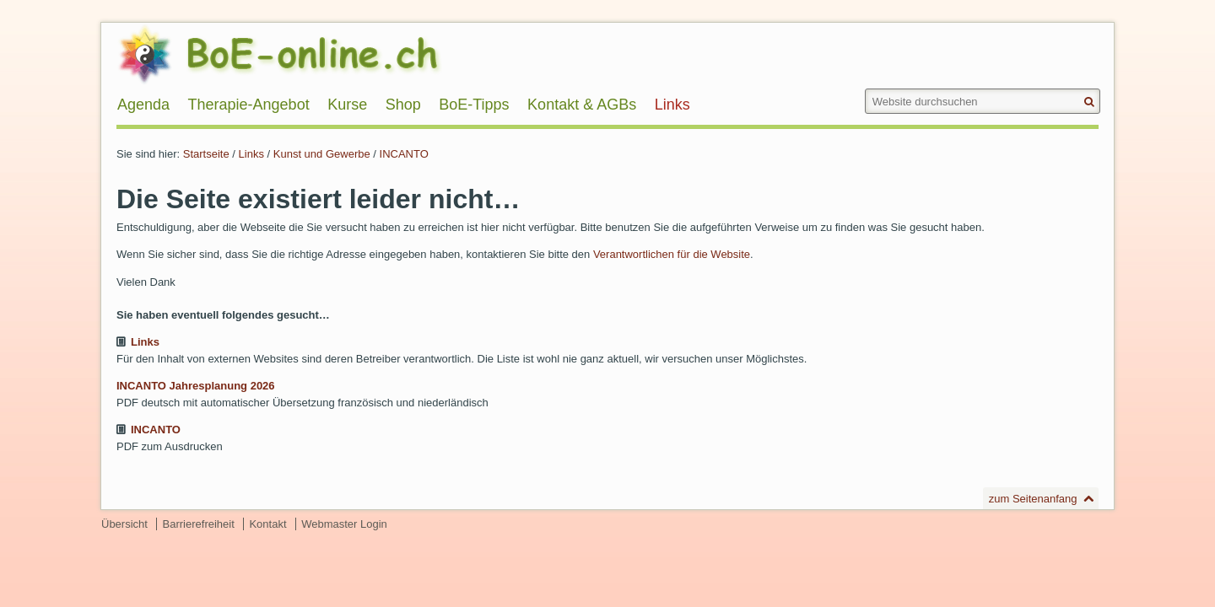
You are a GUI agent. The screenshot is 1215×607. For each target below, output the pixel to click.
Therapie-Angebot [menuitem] (249, 104)
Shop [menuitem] (403, 104)
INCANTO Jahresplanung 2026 (195, 385)
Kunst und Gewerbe (321, 154)
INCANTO (404, 154)
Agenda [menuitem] (143, 104)
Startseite (206, 154)
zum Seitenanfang (1033, 498)
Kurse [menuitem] (347, 104)
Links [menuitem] (672, 104)
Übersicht (124, 524)
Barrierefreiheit (199, 524)
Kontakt (267, 524)
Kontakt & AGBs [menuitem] (581, 104)
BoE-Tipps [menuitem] (474, 104)
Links (251, 154)
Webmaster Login (344, 524)
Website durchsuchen (863, 88)
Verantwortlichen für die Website (671, 254)
